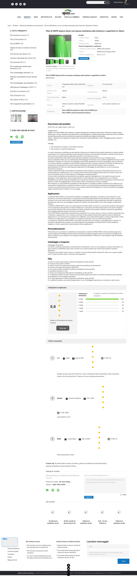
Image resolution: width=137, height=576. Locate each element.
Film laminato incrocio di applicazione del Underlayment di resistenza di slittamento (39, 547)
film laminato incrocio (18, 35)
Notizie (114, 17)
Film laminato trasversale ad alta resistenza (37, 552)
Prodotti (27, 17)
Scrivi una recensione (62, 329)
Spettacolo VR (46, 17)
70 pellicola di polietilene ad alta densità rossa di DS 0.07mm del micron (53, 522)
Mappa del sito (12, 560)
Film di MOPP (15, 44)
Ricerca (107, 2)
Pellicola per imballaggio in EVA (21, 87)
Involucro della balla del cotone (21, 58)
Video (36, 17)
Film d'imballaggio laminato (20, 73)
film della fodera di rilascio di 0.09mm (67, 463)
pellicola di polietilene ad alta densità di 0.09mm (61, 466)
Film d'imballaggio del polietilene (22, 83)
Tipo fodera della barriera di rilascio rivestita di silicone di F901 (68, 556)
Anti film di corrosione (18, 91)
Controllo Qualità (90, 17)
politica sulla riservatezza (26, 573)
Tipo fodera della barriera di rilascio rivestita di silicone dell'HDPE (68, 551)
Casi (121, 17)
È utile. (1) (114, 439)
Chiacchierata (84, 58)
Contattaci (104, 17)
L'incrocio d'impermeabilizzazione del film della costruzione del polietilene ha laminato (39, 557)
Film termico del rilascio (18, 54)
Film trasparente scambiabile (20, 104)
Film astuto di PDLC (17, 100)
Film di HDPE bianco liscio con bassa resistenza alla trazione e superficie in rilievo (60, 68)
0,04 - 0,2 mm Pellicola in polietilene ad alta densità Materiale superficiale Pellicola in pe (102, 522)
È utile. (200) (64, 413)
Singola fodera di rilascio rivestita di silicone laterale (68, 546)
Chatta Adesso (118, 2)
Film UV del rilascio (17, 39)
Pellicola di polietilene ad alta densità (31, 25)
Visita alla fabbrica (71, 17)
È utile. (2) (107, 358)
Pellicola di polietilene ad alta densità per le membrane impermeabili (86, 522)
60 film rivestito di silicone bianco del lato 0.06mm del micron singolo (70, 522)
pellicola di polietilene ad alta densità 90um (93, 463)
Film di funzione (16, 95)
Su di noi (58, 17)
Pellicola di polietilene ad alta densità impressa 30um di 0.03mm (119, 522)
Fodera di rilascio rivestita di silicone (23, 48)
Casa (19, 17)
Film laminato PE (16, 62)
